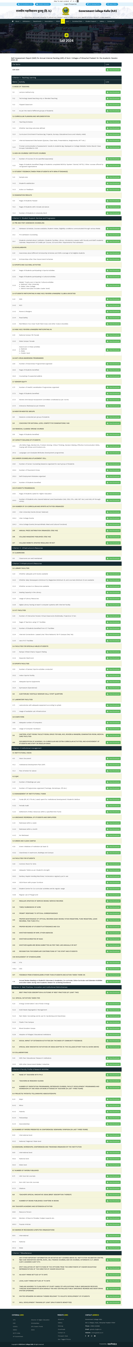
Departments (37, 21)
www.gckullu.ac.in (97, 1332)
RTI (63, 21)
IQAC (67, 21)
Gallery (102, 21)
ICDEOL (15, 1326)
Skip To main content (61, 1)
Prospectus (73, 4)
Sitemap (60, 1326)
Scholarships (35, 1323)
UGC (14, 1323)
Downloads (61, 1329)
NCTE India (16, 1333)
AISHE (58, 21)
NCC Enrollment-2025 (25, 4)
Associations (49, 21)
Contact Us (110, 21)
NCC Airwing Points (93, 4)
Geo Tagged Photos (64, 1339)
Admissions (26, 21)
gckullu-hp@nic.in (95, 1329)
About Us (61, 1319)
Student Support (91, 21)
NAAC (33, 1330)
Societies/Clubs (77, 21)
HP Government (18, 1336)
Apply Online (112, 4)
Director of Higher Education (40, 1320)
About (17, 21)
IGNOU (15, 1330)
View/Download (113, 69)
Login (66, 4)
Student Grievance (42, 4)
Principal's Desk (63, 1336)
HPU (14, 1320)
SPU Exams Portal (37, 1326)
